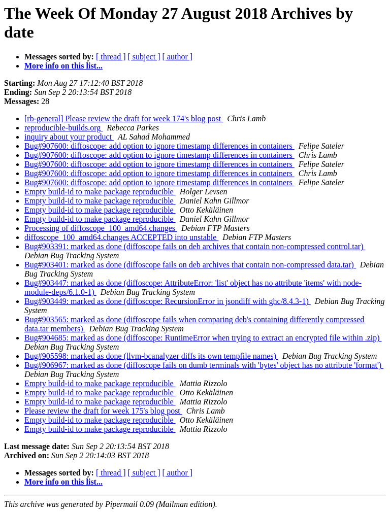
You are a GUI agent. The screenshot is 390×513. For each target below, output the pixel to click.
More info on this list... (63, 65)
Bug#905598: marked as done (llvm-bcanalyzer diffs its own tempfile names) (151, 356)
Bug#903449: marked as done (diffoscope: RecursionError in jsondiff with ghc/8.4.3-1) (167, 301)
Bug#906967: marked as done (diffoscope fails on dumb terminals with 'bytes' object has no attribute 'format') (203, 365)
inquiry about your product (69, 136)
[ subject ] (144, 56)
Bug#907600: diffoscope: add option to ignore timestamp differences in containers (159, 146)
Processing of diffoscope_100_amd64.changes (100, 228)
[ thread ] (111, 56)
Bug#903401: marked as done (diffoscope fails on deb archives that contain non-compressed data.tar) (190, 264)
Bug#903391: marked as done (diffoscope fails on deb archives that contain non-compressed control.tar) (195, 246)
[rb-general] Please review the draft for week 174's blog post (123, 118)
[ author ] (177, 56)
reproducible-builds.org (63, 127)
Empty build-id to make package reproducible (100, 191)
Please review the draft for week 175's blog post (103, 410)
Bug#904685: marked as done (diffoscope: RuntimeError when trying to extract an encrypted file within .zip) (203, 337)
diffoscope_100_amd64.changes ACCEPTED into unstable (121, 237)
